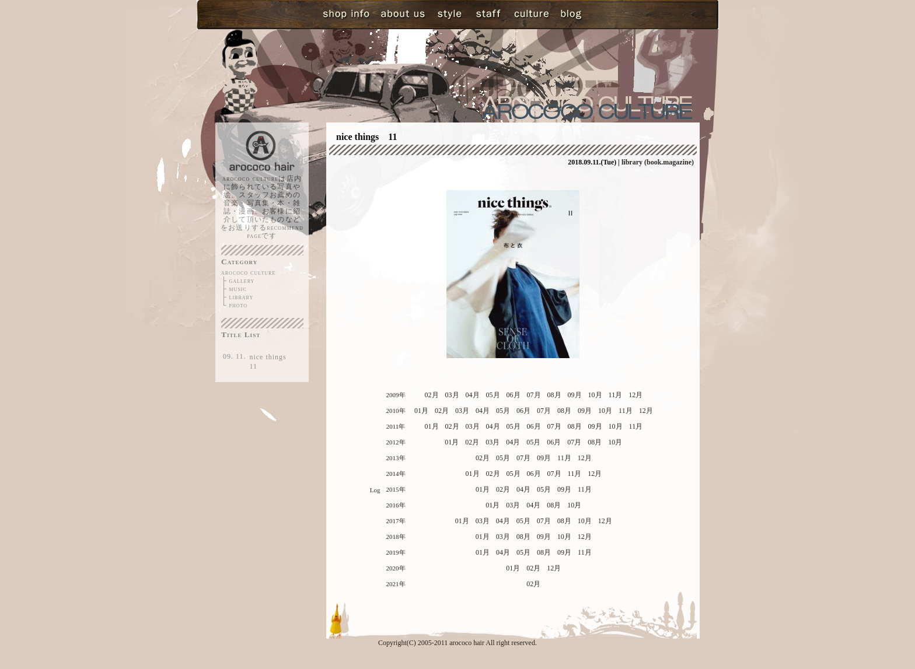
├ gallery (237, 280)
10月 (595, 395)
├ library (237, 297)
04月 (473, 395)
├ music (234, 289)
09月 (575, 395)
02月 (432, 395)
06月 (514, 395)
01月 (421, 411)
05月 (493, 395)
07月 (534, 395)
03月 (452, 395)
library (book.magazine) (657, 162)
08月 (554, 395)
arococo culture (248, 272)
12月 (635, 395)
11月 (616, 395)
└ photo (234, 305)
